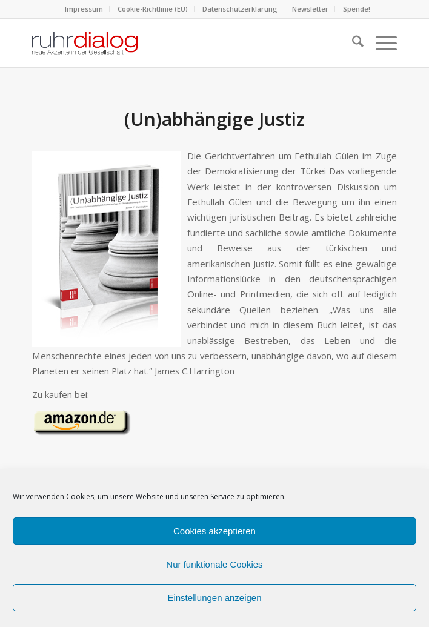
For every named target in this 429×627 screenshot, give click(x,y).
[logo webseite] (178, 43)
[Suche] (352, 43)
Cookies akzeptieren (214, 531)
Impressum (84, 8)
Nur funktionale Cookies (214, 564)
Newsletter (310, 8)
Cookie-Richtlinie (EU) (153, 8)
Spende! (356, 8)
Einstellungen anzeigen (214, 597)
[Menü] (380, 43)
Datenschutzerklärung (240, 8)
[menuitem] (84, 9)
